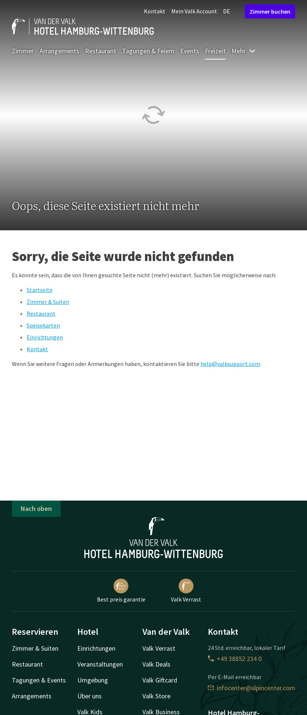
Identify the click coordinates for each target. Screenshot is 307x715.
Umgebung (92, 680)
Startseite (40, 290)
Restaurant (100, 51)
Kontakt (154, 11)
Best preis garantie (121, 591)
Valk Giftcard (159, 680)
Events (189, 51)
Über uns (89, 696)
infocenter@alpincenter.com (251, 688)
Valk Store (156, 696)
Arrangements (59, 51)
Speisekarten (43, 325)
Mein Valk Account (194, 11)
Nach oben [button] (36, 508)
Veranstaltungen (100, 664)
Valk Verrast (186, 591)
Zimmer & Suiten (48, 301)
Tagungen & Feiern (148, 51)
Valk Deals (156, 664)
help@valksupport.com (230, 363)
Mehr (244, 51)
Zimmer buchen (270, 11)
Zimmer (23, 51)
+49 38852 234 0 (235, 658)
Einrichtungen (45, 337)
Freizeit (215, 51)
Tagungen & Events (39, 680)
